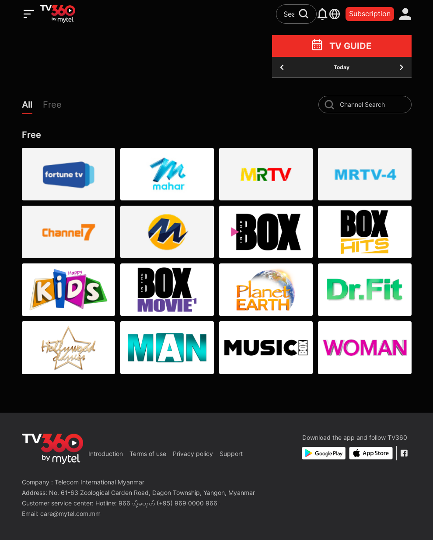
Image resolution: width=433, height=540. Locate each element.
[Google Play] (324, 453)
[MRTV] (266, 174)
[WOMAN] (365, 347)
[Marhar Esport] (167, 232)
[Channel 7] (68, 232)
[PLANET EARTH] (266, 289)
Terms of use (147, 453)
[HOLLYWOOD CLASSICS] (68, 347)
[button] (32, 106)
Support (231, 453)
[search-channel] (329, 104)
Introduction (105, 453)
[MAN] (167, 347)
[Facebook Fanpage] (404, 453)
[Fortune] (68, 174)
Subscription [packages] (370, 13)
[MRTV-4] (365, 174)
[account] (405, 14)
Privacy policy (193, 453)
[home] (57, 14)
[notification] (322, 14)
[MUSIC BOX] (266, 347)
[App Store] (371, 453)
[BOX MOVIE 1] (167, 289)
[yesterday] (282, 67)
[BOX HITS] (365, 232)
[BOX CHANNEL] (266, 232)
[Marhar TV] (167, 174)
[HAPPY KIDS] (68, 289)
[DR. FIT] (365, 289)
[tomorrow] (401, 67)
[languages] (334, 14)
